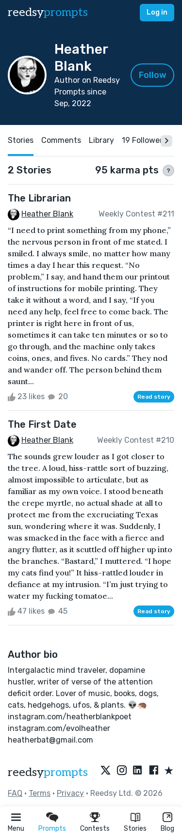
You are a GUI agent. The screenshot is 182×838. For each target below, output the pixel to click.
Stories (135, 828)
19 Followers (144, 140)
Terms (39, 793)
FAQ (15, 793)
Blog (167, 828)
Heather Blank (47, 213)
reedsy (48, 772)
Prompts (52, 828)
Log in (157, 12)
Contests (95, 828)
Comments (61, 140)
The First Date (42, 424)
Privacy (70, 793)
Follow (152, 75)
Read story (153, 396)
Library (101, 140)
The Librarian (39, 198)
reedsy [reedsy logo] (48, 12)
